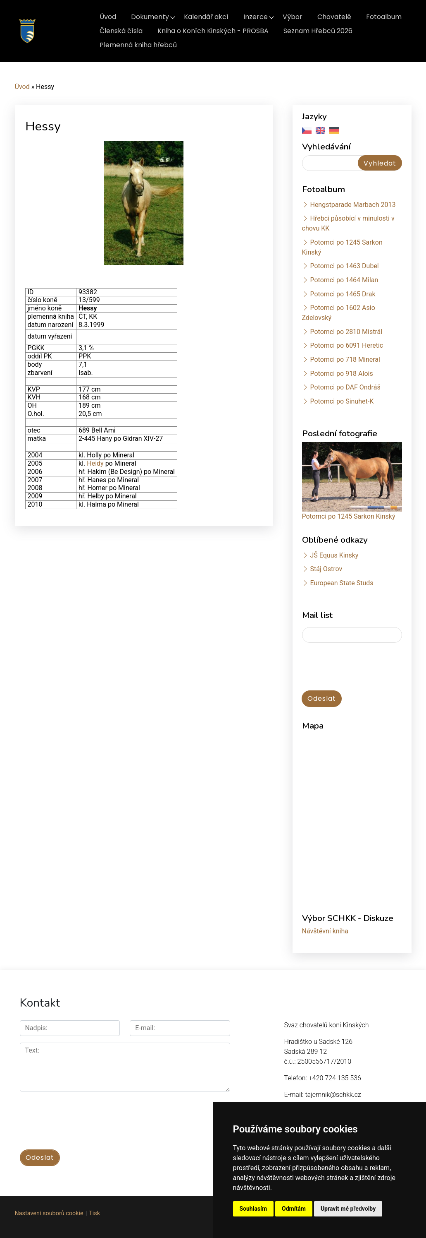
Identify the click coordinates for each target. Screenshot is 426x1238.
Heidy (96, 463)
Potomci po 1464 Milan (344, 280)
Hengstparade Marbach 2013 (352, 205)
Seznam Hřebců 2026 (317, 31)
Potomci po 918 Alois (341, 373)
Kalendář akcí (206, 17)
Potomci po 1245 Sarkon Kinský (348, 516)
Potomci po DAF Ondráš (345, 387)
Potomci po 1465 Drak (342, 294)
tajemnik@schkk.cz (333, 1095)
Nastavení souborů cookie (49, 1213)
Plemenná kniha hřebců (138, 45)
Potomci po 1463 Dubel (344, 266)
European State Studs (341, 583)
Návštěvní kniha (325, 931)
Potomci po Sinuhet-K (342, 401)
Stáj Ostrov (326, 569)
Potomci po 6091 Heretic (346, 345)
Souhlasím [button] (253, 1208)
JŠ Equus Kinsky (334, 555)
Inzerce (255, 17)
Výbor (292, 17)
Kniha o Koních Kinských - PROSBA (213, 31)
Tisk (94, 1213)
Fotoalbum (384, 17)
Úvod (108, 17)
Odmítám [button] (294, 1208)
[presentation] (82, 1116)
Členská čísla (121, 31)
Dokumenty (150, 17)
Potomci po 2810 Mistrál (346, 332)
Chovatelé (334, 17)
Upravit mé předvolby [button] (348, 1208)
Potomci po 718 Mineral (345, 359)
